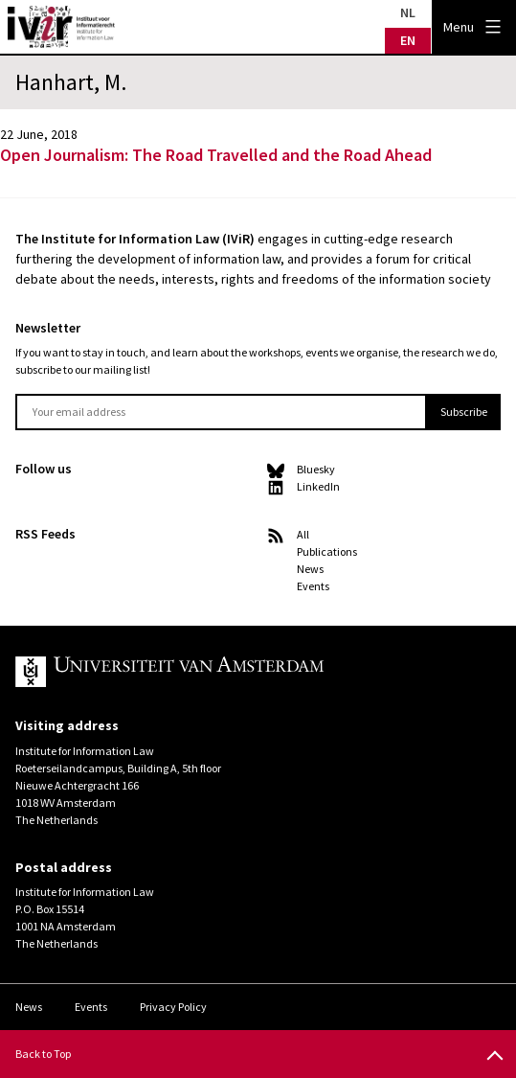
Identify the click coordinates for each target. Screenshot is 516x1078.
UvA (237, 671)
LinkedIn (318, 486)
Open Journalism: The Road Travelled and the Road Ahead (216, 155)
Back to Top (43, 1053)
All (303, 534)
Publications (327, 551)
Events (313, 586)
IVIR (61, 27)
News (310, 569)
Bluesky (316, 469)
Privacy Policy (173, 1006)
